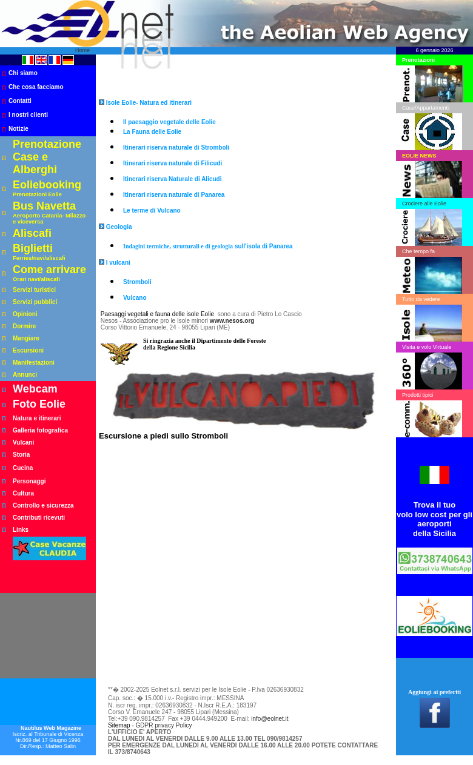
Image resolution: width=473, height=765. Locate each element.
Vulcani (23, 442)
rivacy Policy (175, 725)
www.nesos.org (232, 320)
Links (21, 529)
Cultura (23, 493)
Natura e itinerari (37, 418)
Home (82, 50)
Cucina (23, 468)
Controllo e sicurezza (43, 505)
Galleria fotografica (40, 430)
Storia (21, 454)
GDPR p (147, 725)
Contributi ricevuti (39, 517)
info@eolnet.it (269, 718)
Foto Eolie (39, 404)
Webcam (35, 389)
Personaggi (29, 481)
